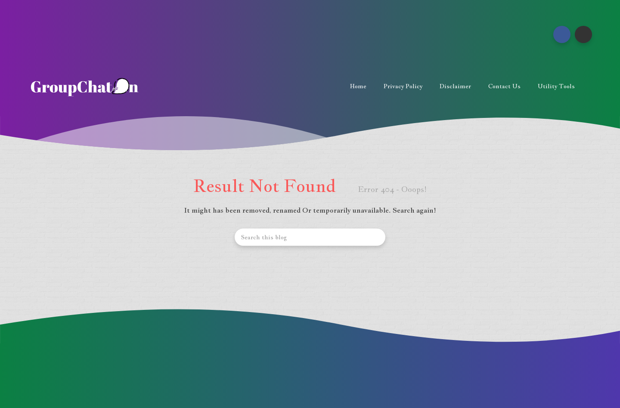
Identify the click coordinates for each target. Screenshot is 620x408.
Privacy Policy (403, 86)
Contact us (504, 86)
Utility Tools (556, 86)
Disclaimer (455, 86)
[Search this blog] (310, 237)
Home (358, 86)
